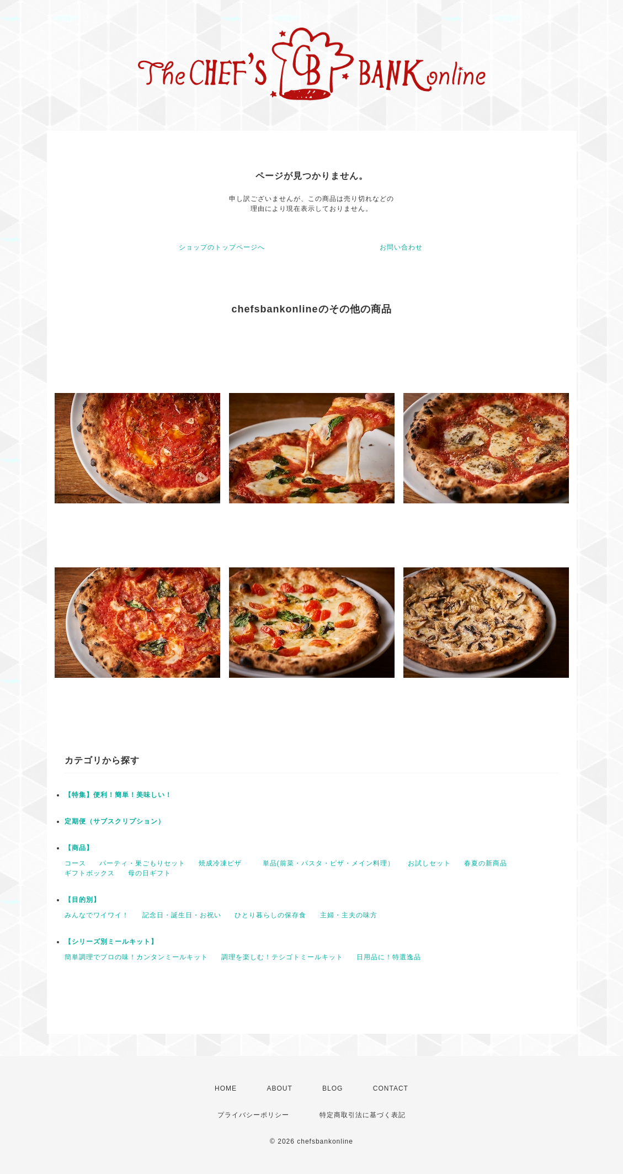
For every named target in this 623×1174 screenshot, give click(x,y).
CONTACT (390, 1088)
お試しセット (429, 863)
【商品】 (79, 848)
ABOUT (279, 1088)
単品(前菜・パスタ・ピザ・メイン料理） (329, 863)
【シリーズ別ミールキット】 (111, 941)
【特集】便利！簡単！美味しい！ (118, 795)
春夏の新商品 (485, 863)
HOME (226, 1088)
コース (75, 863)
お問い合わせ (401, 247)
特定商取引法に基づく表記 (363, 1115)
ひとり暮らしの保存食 (270, 915)
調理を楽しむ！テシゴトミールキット (282, 957)
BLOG (332, 1088)
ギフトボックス (90, 873)
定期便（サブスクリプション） (115, 821)
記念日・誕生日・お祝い (181, 915)
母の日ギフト (149, 873)
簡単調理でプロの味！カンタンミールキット (136, 957)
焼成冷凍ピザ (224, 863)
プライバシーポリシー (253, 1115)
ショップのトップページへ (222, 247)
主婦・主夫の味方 (348, 915)
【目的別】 (82, 900)
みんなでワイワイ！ (97, 915)
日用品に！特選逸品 (388, 957)
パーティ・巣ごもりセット (142, 863)
